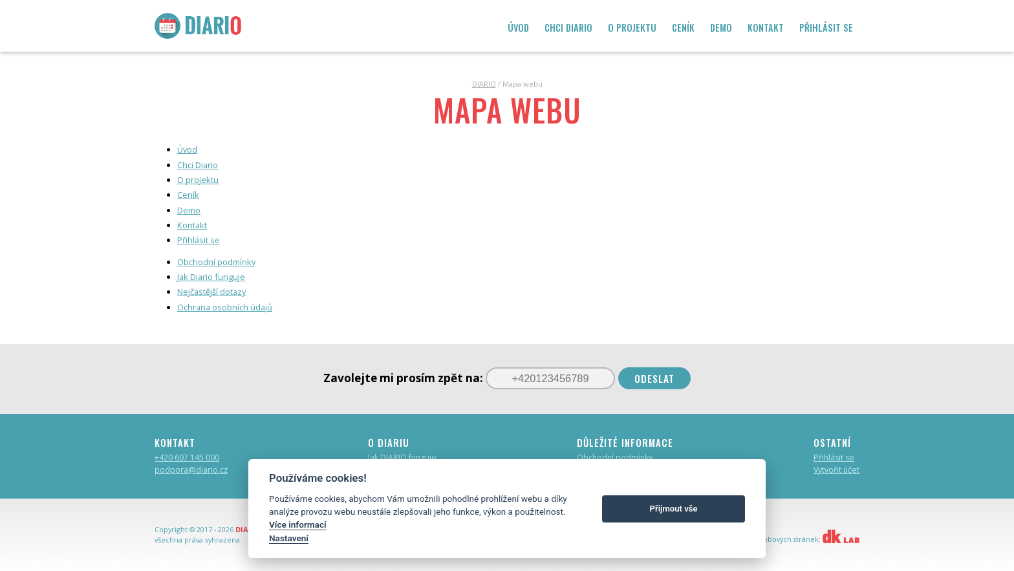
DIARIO (484, 84)
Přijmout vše (674, 508)
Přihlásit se (834, 457)
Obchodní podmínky (615, 457)
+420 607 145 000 (187, 457)
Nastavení (288, 538)
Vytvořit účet (836, 469)
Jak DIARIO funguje (402, 457)
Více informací (298, 524)
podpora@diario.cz (191, 469)
